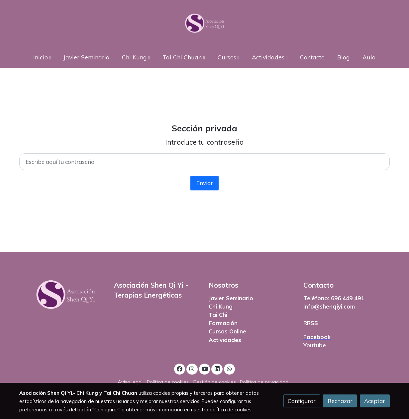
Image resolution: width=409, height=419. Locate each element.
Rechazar (340, 400)
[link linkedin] (217, 368)
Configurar (302, 400)
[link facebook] (179, 368)
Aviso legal (130, 382)
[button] (42, 56)
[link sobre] (62, 295)
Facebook (317, 336)
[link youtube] (205, 368)
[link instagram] (192, 368)
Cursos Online (227, 331)
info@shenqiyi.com (329, 306)
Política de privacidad (264, 382)
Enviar (204, 182)
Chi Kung (221, 306)
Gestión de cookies (214, 382)
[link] (205, 23)
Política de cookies (168, 382)
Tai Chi (218, 314)
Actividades (225, 339)
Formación (223, 322)
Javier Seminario (231, 298)
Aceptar (374, 400)
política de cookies (231, 409)
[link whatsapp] (229, 368)
